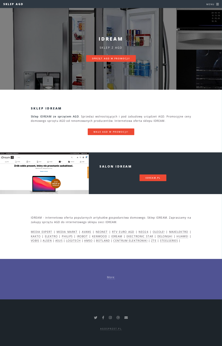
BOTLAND (103, 240)
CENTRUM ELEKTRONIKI (130, 240)
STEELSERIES (169, 240)
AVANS (86, 232)
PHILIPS (67, 236)
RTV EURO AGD (123, 232)
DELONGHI (164, 236)
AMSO (88, 240)
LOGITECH (73, 240)
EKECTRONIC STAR (140, 236)
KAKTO (36, 236)
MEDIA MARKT (67, 232)
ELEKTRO (51, 236)
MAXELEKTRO (178, 232)
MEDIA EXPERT (41, 232)
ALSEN (47, 240)
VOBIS (35, 240)
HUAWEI (182, 236)
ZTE (153, 240)
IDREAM (116, 236)
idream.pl (152, 177)
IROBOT (82, 236)
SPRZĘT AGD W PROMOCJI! (111, 58)
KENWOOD (99, 236)
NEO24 (143, 232)
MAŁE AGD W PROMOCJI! (111, 131)
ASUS (59, 240)
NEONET (102, 232)
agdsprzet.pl (111, 328)
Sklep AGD (13, 4)
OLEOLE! (159, 232)
